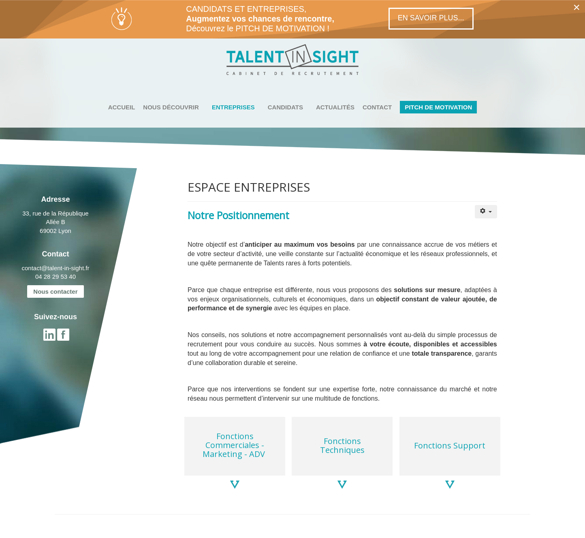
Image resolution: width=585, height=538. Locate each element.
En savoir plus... (431, 18)
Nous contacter (55, 291)
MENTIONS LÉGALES (83, 530)
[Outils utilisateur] (486, 211)
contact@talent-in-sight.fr (55, 268)
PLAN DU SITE (133, 530)
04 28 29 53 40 (55, 276)
